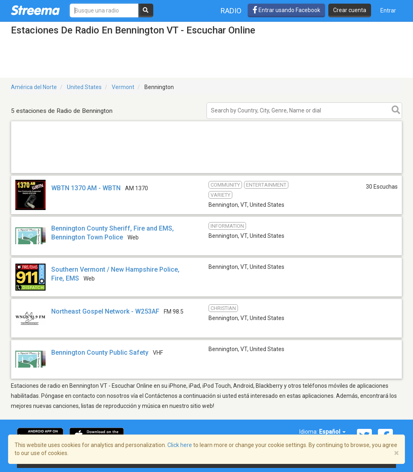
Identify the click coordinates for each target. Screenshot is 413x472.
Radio (231, 10)
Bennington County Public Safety (99, 352)
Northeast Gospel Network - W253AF (105, 311)
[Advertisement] (206, 172)
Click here (179, 445)
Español (332, 431)
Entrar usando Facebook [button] (286, 10)
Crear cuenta (349, 10)
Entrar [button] (388, 10)
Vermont (123, 87)
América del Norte (34, 87)
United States (84, 87)
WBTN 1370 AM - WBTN (86, 188)
